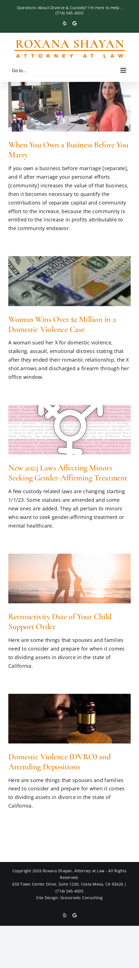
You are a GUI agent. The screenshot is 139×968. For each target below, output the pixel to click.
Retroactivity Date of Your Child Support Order (60, 621)
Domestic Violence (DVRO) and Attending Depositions (59, 762)
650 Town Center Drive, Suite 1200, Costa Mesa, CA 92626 (67, 884)
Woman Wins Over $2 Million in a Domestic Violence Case (62, 324)
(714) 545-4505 (69, 13)
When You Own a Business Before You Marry (68, 150)
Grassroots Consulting (81, 897)
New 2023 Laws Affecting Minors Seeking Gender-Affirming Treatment (67, 473)
